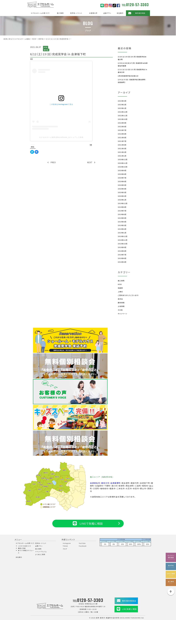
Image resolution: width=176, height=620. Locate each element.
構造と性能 (22, 548)
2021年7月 (122, 141)
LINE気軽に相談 (129, 609)
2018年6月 (122, 258)
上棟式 (120, 292)
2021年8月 (122, 137)
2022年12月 (122, 112)
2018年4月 (122, 262)
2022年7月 (122, 130)
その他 (120, 310)
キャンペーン (122, 314)
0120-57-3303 (137, 4)
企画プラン (107, 13)
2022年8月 (122, 126)
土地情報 (121, 306)
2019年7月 (122, 211)
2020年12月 (122, 159)
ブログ (65, 549)
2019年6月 (122, 214)
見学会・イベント (76, 13)
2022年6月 (122, 134)
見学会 (46, 50)
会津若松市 (95, 483)
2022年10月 (122, 119)
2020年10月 (122, 167)
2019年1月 (122, 233)
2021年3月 (122, 148)
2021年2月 (122, 152)
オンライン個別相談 (171, 557)
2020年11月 (122, 163)
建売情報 (121, 303)
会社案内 (120, 13)
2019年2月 (122, 229)
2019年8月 (122, 207)
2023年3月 (122, 101)
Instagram (67, 543)
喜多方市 (105, 483)
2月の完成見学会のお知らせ (128, 76)
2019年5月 (122, 218)
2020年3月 (122, 192)
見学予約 (171, 566)
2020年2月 (122, 196)
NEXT (91, 162)
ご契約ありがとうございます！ (128, 295)
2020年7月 (122, 178)
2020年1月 (122, 200)
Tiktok (65, 546)
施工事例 (60, 13)
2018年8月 (122, 251)
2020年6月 (122, 181)
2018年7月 (122, 255)
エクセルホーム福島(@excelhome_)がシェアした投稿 (61, 137)
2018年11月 (122, 240)
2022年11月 (122, 116)
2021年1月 (122, 156)
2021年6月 (122, 145)
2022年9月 (122, 123)
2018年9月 (122, 247)
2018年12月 (122, 236)
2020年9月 (122, 170)
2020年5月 (122, 185)
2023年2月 (122, 105)
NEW (45, 47)
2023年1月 (122, 108)
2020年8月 (122, 174)
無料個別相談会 (129, 600)
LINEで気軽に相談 (88, 523)
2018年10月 (122, 244)
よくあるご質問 (40, 554)
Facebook (83, 546)
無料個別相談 (140, 13)
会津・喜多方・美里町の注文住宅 (107, 618)
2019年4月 (122, 222)
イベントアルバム (41, 552)
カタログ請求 (171, 574)
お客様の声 (93, 13)
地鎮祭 (120, 288)
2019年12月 (122, 203)
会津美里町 (115, 483)
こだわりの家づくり (24, 546)
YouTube (82, 543)
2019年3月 (122, 225)
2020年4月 (122, 189)
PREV (52, 162)
